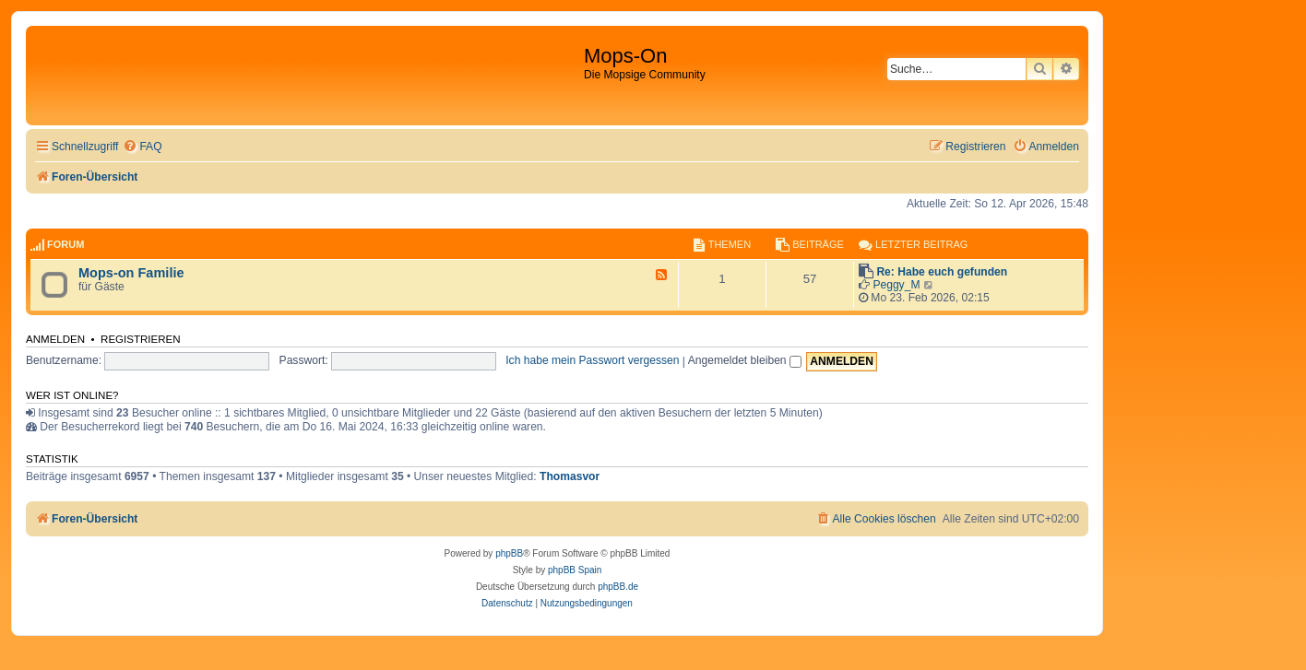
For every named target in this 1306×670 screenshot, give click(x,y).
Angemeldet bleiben (744, 360)
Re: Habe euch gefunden (941, 271)
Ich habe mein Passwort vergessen (592, 360)
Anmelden (55, 339)
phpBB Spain (574, 570)
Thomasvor (570, 476)
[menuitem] (142, 147)
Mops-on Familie (131, 272)
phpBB (509, 553)
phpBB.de (618, 587)
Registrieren (141, 339)
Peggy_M (896, 284)
